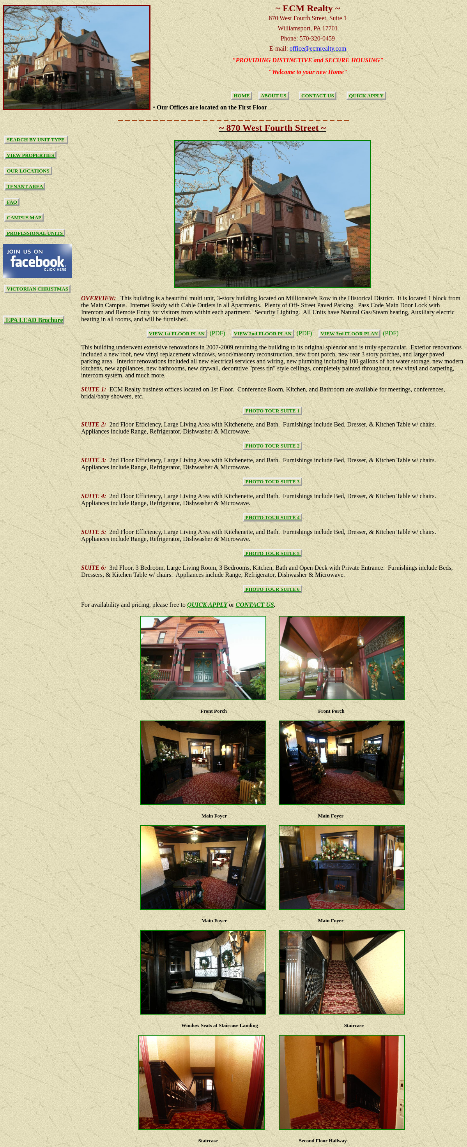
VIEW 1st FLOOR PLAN (177, 334)
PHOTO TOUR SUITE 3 (272, 482)
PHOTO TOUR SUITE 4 (272, 517)
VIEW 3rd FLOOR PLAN (349, 334)
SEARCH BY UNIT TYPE (36, 140)
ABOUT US (274, 96)
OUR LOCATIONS (28, 171)
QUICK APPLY (366, 96)
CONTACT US (317, 96)
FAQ (11, 202)
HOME (241, 96)
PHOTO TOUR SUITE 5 (272, 553)
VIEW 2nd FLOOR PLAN (263, 334)
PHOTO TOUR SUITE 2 (272, 446)
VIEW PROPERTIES (30, 155)
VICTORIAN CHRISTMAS (37, 289)
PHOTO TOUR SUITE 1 (272, 411)
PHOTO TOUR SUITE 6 (272, 589)
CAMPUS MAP (23, 217)
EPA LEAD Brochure (33, 320)
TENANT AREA (24, 186)
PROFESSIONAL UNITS (34, 233)
